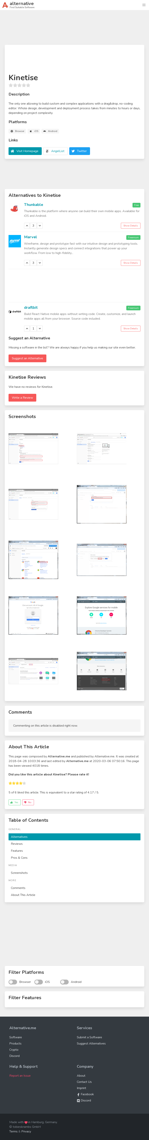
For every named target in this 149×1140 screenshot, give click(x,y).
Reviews (17, 844)
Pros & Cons (19, 858)
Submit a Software (89, 1037)
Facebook (85, 1094)
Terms (13, 1131)
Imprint (81, 1088)
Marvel (30, 237)
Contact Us (84, 1082)
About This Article (23, 895)
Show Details (130, 225)
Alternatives (19, 837)
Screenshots (19, 873)
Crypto (13, 1050)
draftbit (31, 307)
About (81, 1076)
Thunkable (33, 204)
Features (17, 851)
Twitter (82, 151)
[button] (144, 5)
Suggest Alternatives (91, 1043)
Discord (14, 1056)
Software (15, 1037)
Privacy (26, 1131)
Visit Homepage (27, 151)
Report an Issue (20, 1076)
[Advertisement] (74, 29)
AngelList (57, 151)
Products (15, 1043)
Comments (18, 888)
